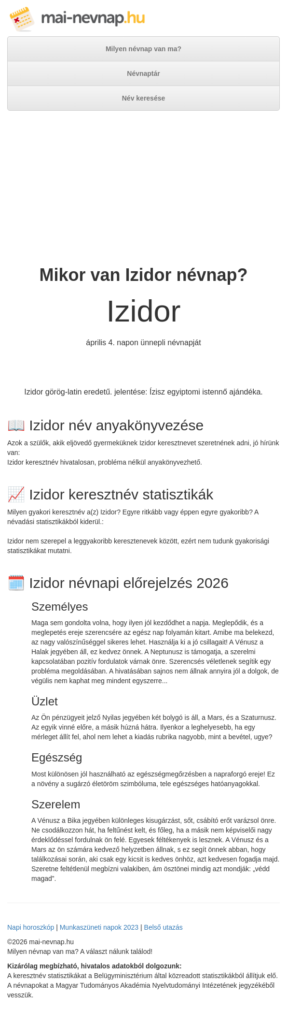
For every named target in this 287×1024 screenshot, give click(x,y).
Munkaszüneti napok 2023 (99, 927)
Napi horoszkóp (30, 927)
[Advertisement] (143, 188)
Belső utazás (163, 927)
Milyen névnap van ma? (143, 49)
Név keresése (143, 98)
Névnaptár (143, 73)
